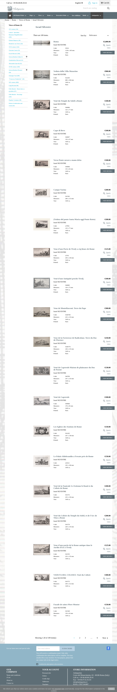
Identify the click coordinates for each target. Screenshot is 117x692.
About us (9, 680)
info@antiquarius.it (80, 682)
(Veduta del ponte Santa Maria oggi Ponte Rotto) (74, 219)
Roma (56, 41)
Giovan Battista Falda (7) (16, 57)
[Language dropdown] (79, 3)
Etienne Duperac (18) (14, 40)
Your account (50, 670)
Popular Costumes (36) (15, 100)
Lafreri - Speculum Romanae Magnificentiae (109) (16, 35)
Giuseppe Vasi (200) (14, 75)
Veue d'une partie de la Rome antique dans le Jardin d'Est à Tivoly (72, 546)
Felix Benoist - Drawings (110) (15, 95)
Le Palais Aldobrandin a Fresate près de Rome (73, 456)
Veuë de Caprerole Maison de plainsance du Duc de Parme (74, 368)
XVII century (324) (14, 47)
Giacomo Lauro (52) (14, 50)
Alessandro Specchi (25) (15, 63)
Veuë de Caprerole (61, 397)
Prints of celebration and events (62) (15, 104)
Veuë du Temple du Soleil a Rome (67, 101)
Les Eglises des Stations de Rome (67, 427)
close (111, 689)
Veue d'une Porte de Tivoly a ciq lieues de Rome (73, 249)
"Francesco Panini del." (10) (16, 79)
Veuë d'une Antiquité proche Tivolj (68, 278)
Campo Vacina (59, 190)
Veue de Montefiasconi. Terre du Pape (69, 308)
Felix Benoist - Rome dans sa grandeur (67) (16, 90)
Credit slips (46, 679)
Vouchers (45, 684)
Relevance (99, 35)
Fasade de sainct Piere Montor (66, 604)
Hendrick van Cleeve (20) (16, 43)
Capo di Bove (59, 130)
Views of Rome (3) (15, 25)
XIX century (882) (14, 82)
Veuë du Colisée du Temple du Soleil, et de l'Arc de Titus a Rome (75, 516)
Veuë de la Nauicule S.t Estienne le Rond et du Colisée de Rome (73, 487)
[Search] (96, 8)
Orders (44, 676)
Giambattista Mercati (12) (16, 60)
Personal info (46, 673)
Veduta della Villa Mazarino (65, 71)
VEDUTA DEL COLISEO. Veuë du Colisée (71, 575)
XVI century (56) (13, 29)
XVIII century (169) (14, 66)
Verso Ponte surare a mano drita (67, 160)
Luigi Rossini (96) (14, 85)
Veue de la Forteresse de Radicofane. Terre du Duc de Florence (75, 339)
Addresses (45, 681)
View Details (107, 52)
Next (105, 638)
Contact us (10, 683)
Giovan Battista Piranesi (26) (15, 71)
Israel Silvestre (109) (14, 53)
